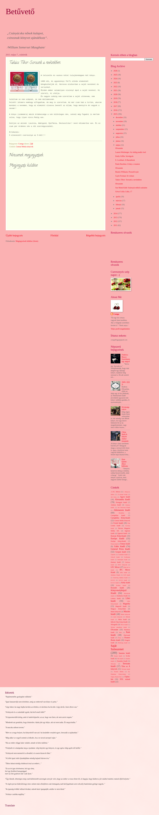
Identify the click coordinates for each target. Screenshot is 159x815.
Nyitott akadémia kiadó (119, 627)
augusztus (120, 133)
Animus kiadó (116, 505)
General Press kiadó (120, 549)
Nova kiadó (124, 624)
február (119, 205)
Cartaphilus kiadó (118, 515)
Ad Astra (114, 497)
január (118, 208)
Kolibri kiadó (121, 585)
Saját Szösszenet (117, 647)
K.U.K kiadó (123, 580)
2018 (116, 102)
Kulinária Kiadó (122, 596)
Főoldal (54, 235)
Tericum (113, 664)
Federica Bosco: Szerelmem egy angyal (126, 358)
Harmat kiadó (116, 562)
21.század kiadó (122, 494)
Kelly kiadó (125, 583)
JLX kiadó (126, 575)
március (119, 201)
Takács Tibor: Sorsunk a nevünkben (128, 180)
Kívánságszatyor (125, 408)
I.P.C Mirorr (115, 567)
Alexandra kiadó (122, 499)
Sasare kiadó (118, 656)
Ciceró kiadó (118, 523)
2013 (116, 218)
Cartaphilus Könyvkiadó (120, 518)
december (119, 117)
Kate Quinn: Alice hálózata (125, 462)
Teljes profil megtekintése (120, 329)
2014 (116, 214)
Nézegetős (114, 624)
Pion (119, 637)
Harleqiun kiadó (122, 559)
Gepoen (113, 554)
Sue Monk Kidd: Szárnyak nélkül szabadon (131, 188)
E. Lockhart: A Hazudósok (125, 160)
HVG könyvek (122, 565)
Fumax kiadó (125, 544)
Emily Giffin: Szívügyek (124, 156)
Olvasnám (119, 148)
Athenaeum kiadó (122, 510)
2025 (116, 75)
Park (120, 632)
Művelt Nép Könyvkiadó (119, 622)
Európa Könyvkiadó (118, 541)
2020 (116, 94)
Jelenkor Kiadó (115, 575)
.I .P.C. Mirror (115, 492)
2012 (116, 221)
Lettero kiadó (116, 598)
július (118, 137)
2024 (116, 79)
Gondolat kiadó (123, 554)
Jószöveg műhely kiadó (120, 577)
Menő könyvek (125, 614)
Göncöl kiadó (115, 557)
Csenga (116, 314)
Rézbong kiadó (122, 643)
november (120, 121)
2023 (116, 83)
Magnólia (126, 604)
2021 (116, 90)
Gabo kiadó (119, 546)
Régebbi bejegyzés (95, 235)
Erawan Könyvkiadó (118, 536)
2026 (116, 71)
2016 (116, 110)
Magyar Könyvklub (118, 609)
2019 (116, 98)
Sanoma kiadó (124, 653)
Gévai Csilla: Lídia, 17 (123, 192)
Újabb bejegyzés (14, 235)
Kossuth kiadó (117, 588)
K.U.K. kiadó (115, 582)
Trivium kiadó (125, 669)
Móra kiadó (122, 619)
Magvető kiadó (121, 606)
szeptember (120, 129)
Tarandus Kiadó (122, 661)
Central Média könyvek (24, 147)
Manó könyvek (116, 612)
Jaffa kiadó (123, 572)
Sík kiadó (120, 658)
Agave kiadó (125, 497)
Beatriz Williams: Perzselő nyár (127, 172)
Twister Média (119, 671)
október (119, 125)
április (118, 197)
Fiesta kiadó (114, 544)
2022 (116, 87)
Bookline (121, 513)
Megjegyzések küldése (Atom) (27, 241)
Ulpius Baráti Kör (116, 677)
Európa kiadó (117, 538)
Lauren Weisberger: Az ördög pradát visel (130, 152)
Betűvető (20, 11)
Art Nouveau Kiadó (124, 507)
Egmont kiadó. (122, 533)
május (118, 145)
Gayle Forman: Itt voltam (124, 176)
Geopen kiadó (120, 552)
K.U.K (113, 580)
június (118, 141)
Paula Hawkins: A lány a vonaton (127, 164)
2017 (116, 106)
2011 (116, 225)
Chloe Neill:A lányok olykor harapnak (125, 436)
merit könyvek (117, 617)
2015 (116, 114)
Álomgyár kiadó (121, 502)
